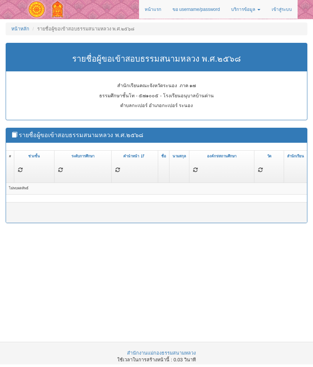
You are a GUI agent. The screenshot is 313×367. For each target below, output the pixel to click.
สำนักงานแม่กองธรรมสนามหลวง (161, 353)
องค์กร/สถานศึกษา (222, 156)
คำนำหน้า (133, 156)
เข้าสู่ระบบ (282, 9)
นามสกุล (179, 156)
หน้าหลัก (20, 29)
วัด (269, 156)
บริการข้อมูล (245, 9)
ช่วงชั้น (34, 156)
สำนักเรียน (295, 156)
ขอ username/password (196, 9)
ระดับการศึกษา (82, 156)
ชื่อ (163, 156)
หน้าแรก (153, 9)
